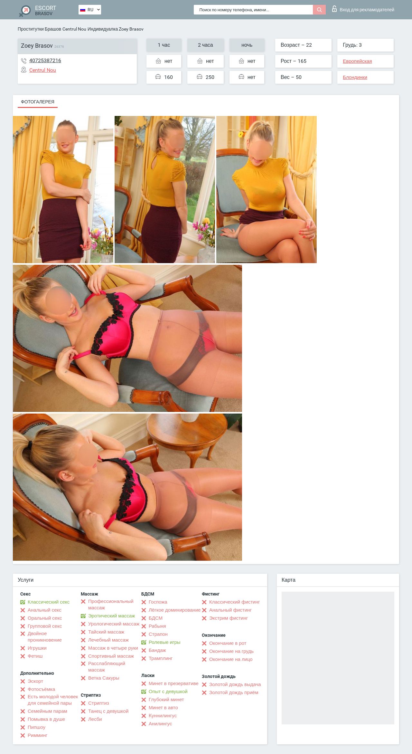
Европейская (357, 61)
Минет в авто (163, 708)
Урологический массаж (113, 624)
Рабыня (157, 626)
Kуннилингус (163, 716)
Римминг (37, 735)
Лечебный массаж (108, 640)
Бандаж (157, 650)
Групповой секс (45, 626)
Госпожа (158, 602)
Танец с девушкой (108, 711)
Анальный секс (44, 610)
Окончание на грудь (231, 651)
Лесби (95, 719)
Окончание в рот (227, 643)
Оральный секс (45, 618)
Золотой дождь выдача (235, 684)
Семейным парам (47, 711)
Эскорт (35, 681)
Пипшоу (36, 727)
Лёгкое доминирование (175, 610)
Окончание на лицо (231, 659)
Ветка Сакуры (103, 678)
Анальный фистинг (230, 610)
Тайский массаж (106, 632)
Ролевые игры (165, 642)
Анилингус (160, 724)
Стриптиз (98, 703)
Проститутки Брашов (39, 29)
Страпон (158, 634)
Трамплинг (161, 658)
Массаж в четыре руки (113, 648)
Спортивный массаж (111, 656)
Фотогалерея (37, 101)
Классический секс (49, 602)
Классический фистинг (234, 602)
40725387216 (45, 60)
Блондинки (355, 77)
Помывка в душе (46, 719)
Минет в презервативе (174, 683)
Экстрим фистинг (228, 618)
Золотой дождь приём (233, 692)
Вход (363, 8)
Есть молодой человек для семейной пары (53, 700)
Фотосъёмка (41, 689)
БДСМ (156, 618)
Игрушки (37, 648)
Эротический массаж (111, 616)
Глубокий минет (166, 699)
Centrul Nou (74, 29)
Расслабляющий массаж (106, 667)
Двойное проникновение (45, 637)
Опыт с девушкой (168, 691)
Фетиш (35, 656)
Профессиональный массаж (111, 604)
